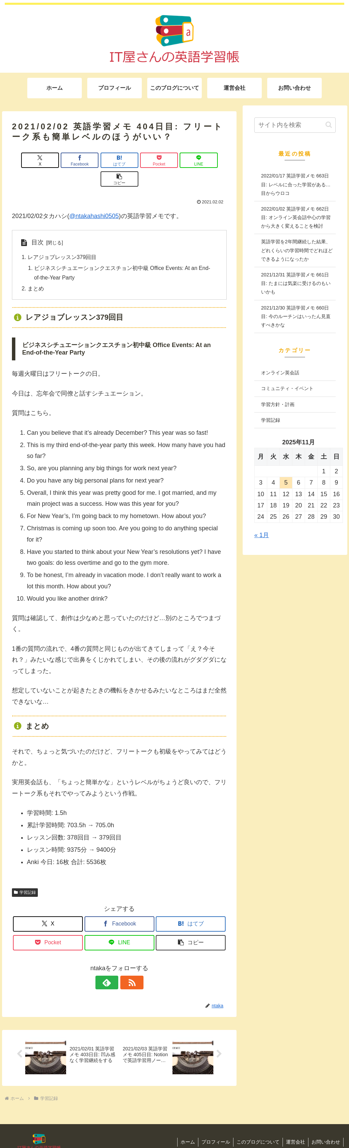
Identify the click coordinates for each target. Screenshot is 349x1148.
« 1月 (261, 535)
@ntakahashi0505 (94, 197)
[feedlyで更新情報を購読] (111, 965)
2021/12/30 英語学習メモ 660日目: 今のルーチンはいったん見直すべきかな (296, 316)
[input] (294, 125)
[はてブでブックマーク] (101, 160)
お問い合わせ (325, 1125)
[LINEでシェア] (173, 160)
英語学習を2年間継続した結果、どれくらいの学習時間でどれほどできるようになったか (297, 250)
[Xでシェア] (29, 160)
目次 (37, 223)
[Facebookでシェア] (65, 160)
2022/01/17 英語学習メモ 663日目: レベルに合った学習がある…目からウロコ (296, 184)
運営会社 (294, 1125)
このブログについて (256, 1125)
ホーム (185, 1125)
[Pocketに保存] (137, 160)
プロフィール (213, 1125)
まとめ (36, 271)
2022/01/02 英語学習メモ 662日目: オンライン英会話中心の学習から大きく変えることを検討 (296, 217)
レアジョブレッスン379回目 (62, 239)
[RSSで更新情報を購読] (127, 965)
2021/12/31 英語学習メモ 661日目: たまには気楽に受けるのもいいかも (296, 283)
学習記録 (25, 874)
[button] (209, 160)
